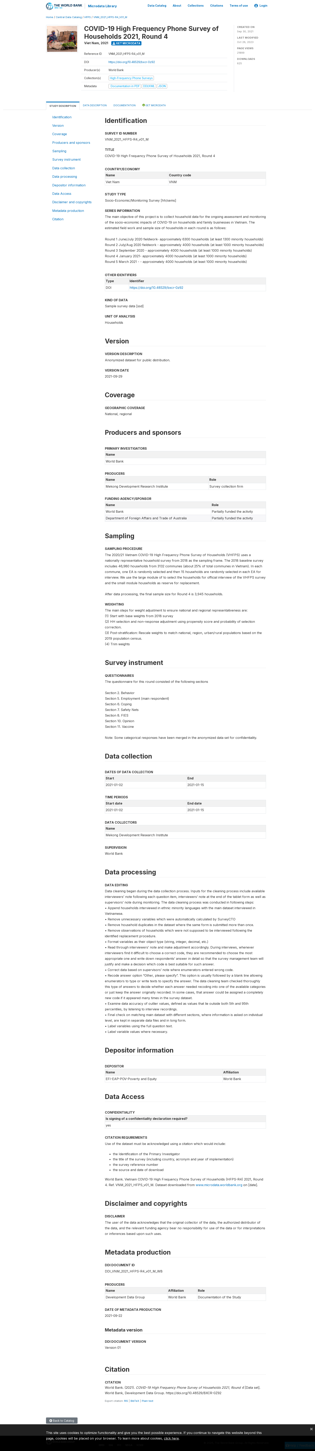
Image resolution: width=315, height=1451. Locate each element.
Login (260, 5)
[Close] (311, 1428)
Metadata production (68, 210)
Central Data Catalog (69, 16)
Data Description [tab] (95, 104)
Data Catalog (157, 5)
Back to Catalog (61, 1420)
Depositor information (69, 185)
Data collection (63, 168)
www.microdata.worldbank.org (219, 1184)
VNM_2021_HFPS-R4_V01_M (110, 16)
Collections (196, 5)
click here (171, 1438)
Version (58, 125)
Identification (62, 117)
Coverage (59, 134)
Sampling (59, 151)
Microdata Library (102, 6)
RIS (126, 1400)
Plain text (147, 1400)
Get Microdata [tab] (154, 104)
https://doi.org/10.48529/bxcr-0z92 (131, 61)
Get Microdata (126, 43)
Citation (57, 219)
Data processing (64, 176)
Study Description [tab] (62, 105)
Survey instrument (66, 159)
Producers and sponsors (71, 142)
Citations (216, 5)
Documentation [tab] (125, 104)
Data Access (61, 193)
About (177, 5)
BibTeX (135, 1400)
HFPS (87, 16)
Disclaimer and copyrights (72, 202)
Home (49, 16)
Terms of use (239, 5)
